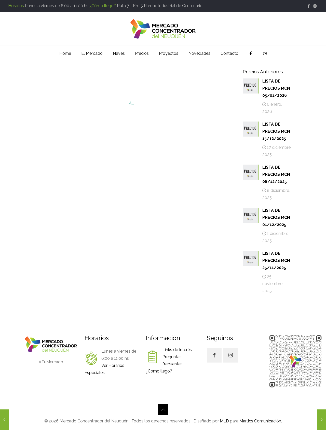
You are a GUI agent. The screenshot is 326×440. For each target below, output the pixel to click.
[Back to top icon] (163, 409)
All (131, 103)
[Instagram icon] (315, 6)
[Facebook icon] (308, 6)
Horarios (16, 5)
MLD (224, 421)
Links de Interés (177, 349)
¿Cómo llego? (102, 5)
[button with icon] (214, 355)
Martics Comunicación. (260, 421)
